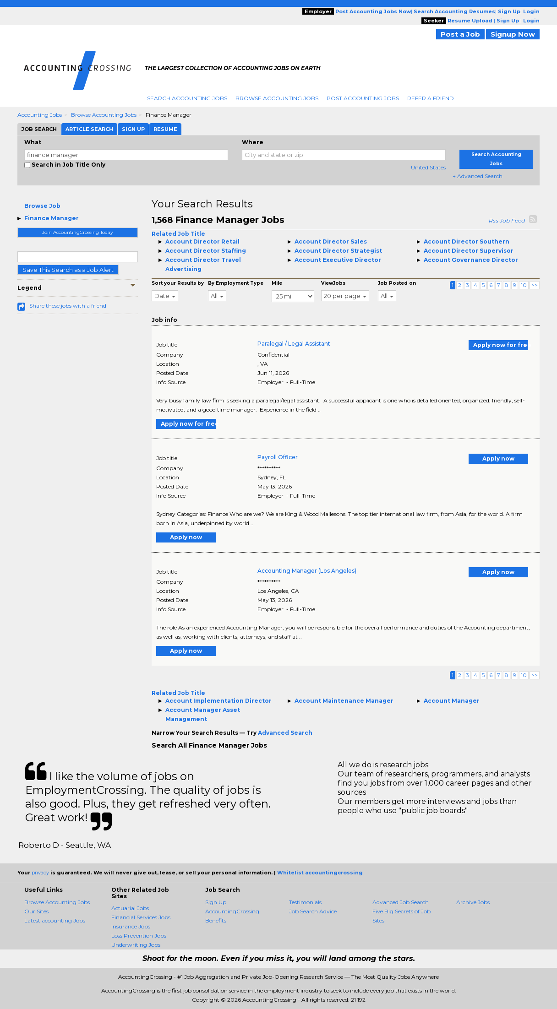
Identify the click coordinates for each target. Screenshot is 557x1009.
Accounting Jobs (39, 114)
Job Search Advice (313, 911)
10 (524, 285)
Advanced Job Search (400, 902)
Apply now (498, 458)
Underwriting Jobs (135, 944)
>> (534, 285)
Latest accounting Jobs (54, 920)
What (32, 142)
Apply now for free (500, 345)
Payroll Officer (277, 457)
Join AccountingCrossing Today (77, 232)
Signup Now (513, 34)
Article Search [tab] (89, 129)
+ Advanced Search (477, 176)
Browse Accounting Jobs (276, 98)
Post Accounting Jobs (363, 98)
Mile (277, 283)
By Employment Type (235, 283)
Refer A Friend (430, 98)
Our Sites (36, 911)
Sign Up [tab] (133, 129)
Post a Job (460, 34)
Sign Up (215, 902)
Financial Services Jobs (140, 917)
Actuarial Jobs (130, 908)
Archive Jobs (473, 902)
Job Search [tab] (39, 129)
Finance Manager (51, 218)
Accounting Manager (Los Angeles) (306, 570)
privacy (40, 872)
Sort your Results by (178, 283)
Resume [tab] (165, 129)
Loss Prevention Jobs (138, 935)
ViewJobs (333, 283)
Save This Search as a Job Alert (68, 269)
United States (428, 167)
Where (252, 142)
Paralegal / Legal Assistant (293, 343)
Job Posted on (397, 283)
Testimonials (305, 902)
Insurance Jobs (130, 926)
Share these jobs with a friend (67, 305)
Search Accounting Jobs (187, 98)
